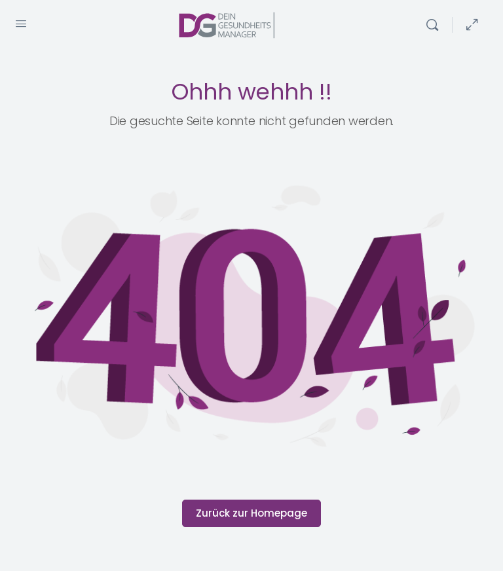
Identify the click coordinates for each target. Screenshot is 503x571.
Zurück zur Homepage (251, 513)
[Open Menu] (21, 23)
